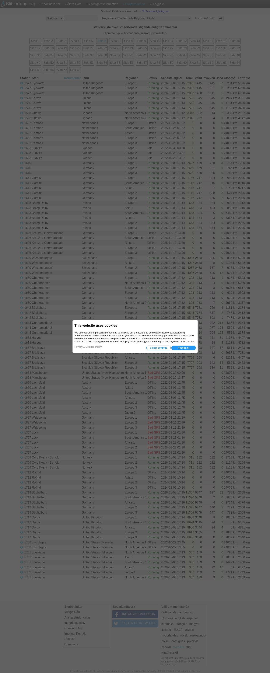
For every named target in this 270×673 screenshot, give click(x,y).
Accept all (183, 347)
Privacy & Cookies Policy (88, 346)
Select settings (158, 347)
